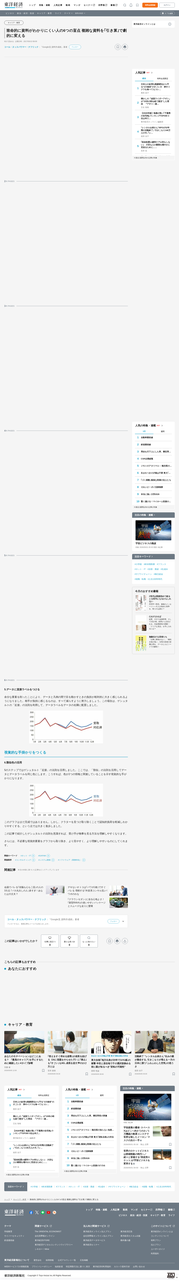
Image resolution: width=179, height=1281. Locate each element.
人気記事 (58, 5)
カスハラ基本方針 (122, 1266)
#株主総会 (158, 574)
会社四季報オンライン (45, 1236)
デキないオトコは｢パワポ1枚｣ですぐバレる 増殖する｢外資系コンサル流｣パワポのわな (87, 890)
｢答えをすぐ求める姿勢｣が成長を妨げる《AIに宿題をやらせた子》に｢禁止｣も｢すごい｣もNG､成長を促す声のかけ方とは (67, 1061)
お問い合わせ (139, 1266)
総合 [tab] (144, 78)
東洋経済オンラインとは (144, 24)
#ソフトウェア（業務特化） (69, 860)
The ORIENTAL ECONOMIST (48, 1231)
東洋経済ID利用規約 (102, 1266)
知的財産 (59, 1266)
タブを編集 (169, 13)
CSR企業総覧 (147, 459)
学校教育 (8, 1231)
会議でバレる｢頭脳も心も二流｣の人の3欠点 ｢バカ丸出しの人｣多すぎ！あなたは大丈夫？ (23, 890)
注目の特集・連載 (144, 515)
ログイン (167, 5)
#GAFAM (42, 856)
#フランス (161, 564)
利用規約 (155, 1253)
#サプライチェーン (143, 574)
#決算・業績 (153, 569)
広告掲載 (84, 1260)
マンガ (77, 5)
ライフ (58, 13)
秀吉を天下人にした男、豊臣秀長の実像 (156, 452)
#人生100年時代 (155, 579)
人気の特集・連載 (145, 425)
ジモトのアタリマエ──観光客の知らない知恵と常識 (156, 466)
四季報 (101, 5)
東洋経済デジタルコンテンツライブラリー (54, 1245)
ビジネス (10, 13)
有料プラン (156, 1240)
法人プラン (156, 1245)
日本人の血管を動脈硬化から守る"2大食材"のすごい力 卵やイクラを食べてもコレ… (155, 86)
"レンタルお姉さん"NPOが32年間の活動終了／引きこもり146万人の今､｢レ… (155, 130)
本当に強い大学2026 (150, 494)
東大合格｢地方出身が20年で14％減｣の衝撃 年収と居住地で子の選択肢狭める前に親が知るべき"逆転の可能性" (111, 1063)
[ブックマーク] (118, 47)
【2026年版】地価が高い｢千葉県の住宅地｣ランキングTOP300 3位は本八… (155, 115)
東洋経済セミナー (91, 1245)
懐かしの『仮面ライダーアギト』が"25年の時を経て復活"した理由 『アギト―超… (156, 101)
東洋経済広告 (126, 1231)
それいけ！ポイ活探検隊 (152, 487)
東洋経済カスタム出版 (130, 1236)
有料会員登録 (150, 5)
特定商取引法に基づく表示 (78, 1266)
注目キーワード (143, 556)
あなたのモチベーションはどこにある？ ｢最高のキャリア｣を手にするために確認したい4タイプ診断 (23, 1059)
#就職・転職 (140, 579)
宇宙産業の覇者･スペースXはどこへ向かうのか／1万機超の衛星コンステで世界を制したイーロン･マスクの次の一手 (137, 1134)
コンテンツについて (160, 1236)
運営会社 (37, 1260)
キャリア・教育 (44, 13)
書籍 (113, 5)
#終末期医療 (149, 564)
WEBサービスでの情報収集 (16, 1266)
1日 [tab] (144, 431)
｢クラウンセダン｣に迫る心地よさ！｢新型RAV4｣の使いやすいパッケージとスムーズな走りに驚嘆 (87, 902)
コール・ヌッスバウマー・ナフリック (21, 47)
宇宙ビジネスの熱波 (146, 543)
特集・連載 (44, 5)
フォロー (74, 47)
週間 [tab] (163, 431)
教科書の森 (125, 1240)
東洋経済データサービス (94, 1240)
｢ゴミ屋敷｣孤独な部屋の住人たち (156, 480)
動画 (68, 5)
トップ (32, 5)
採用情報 (50, 1260)
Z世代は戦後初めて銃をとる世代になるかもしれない (160, 598)
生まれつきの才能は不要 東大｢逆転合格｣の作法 (156, 473)
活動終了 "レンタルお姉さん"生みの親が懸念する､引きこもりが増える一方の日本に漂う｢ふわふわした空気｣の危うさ (155, 1061)
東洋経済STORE (42, 1240)
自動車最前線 (147, 437)
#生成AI (164, 569)
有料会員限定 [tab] (162, 78)
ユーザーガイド (158, 1249)
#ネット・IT (26, 856)
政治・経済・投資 (25, 13)
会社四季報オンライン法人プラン (98, 1236)
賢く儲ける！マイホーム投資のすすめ (156, 501)
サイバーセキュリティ (14, 1236)
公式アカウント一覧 (67, 1260)
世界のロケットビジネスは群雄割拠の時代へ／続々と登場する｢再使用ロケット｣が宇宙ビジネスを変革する (137, 1157)
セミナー (88, 5)
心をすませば (155, 616)
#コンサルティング (23, 860)
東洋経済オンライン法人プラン (97, 1231)
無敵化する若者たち (158, 637)
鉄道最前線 (146, 444)
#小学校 (138, 564)
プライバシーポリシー (42, 1266)
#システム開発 (44, 860)
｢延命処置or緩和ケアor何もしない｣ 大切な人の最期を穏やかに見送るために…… (155, 144)
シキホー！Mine (42, 1249)
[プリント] (125, 47)
